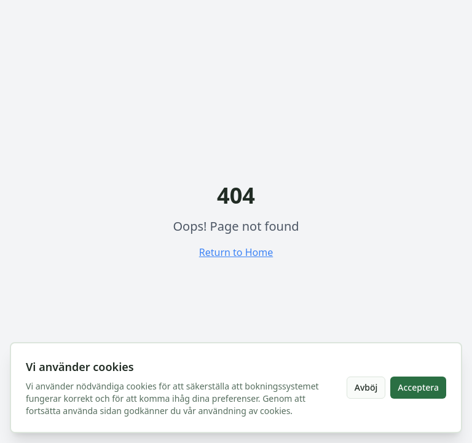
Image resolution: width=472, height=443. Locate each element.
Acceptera (418, 387)
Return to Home (236, 252)
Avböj (366, 387)
